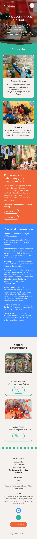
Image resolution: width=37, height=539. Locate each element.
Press (18, 481)
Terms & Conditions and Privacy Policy (18, 486)
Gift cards (18, 473)
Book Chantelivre (18, 465)
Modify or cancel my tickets (18, 470)
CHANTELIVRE (11, 211)
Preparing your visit (18, 467)
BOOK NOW (17, 390)
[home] (9, 5)
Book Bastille (18, 462)
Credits (18, 483)
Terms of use (18, 489)
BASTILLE (11, 217)
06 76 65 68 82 (19, 500)
